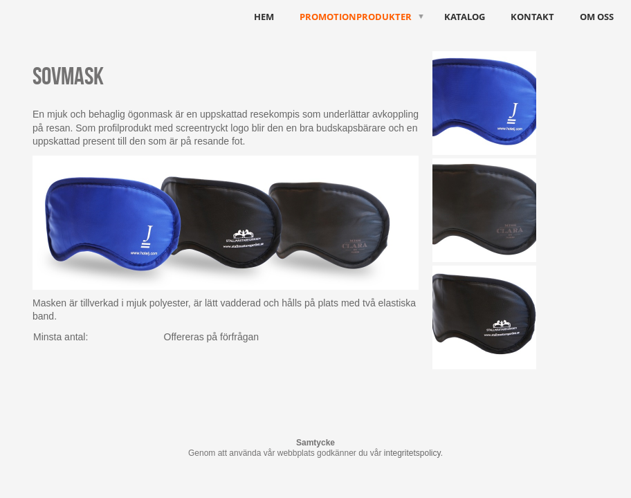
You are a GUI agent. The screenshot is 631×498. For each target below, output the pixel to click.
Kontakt (532, 16)
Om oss (597, 16)
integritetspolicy (412, 453)
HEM (264, 16)
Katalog (464, 16)
